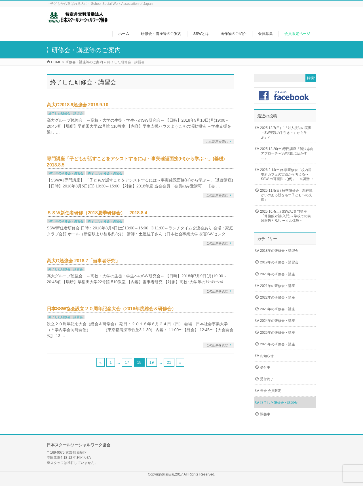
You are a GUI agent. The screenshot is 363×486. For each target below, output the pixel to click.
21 (169, 362)
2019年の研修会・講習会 (279, 262)
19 (151, 362)
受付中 (265, 367)
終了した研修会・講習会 (65, 113)
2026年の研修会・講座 (277, 344)
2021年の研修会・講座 (277, 286)
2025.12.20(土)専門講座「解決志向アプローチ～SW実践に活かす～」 (286, 153)
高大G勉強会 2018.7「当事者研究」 (83, 260)
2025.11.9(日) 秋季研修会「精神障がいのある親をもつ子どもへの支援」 (286, 195)
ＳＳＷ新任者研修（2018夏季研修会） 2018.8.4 (97, 212)
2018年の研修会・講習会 (65, 173)
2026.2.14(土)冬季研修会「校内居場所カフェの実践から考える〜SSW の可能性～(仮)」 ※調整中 (286, 174)
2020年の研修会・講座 (277, 274)
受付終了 (267, 379)
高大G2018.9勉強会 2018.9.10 (77, 104)
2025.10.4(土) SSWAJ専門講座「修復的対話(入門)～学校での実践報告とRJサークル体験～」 (285, 216)
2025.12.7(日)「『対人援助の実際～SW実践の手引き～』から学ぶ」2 (285, 132)
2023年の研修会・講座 (277, 309)
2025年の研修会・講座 (277, 333)
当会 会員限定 (270, 391)
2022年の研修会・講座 (277, 297)
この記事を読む (217, 141)
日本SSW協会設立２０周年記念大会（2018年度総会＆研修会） (111, 308)
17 (127, 362)
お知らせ (267, 356)
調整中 (265, 414)
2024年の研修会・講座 (277, 321)
